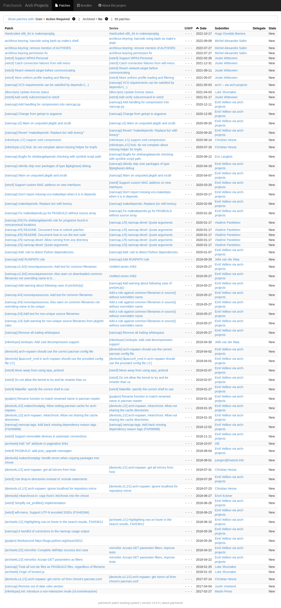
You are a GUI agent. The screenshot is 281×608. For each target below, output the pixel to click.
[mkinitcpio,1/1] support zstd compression (33, 140)
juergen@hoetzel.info (229, 460)
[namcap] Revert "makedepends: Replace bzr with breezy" (44, 132)
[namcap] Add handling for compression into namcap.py (43, 104)
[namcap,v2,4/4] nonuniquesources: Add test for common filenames (51, 266)
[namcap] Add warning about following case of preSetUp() (44, 285)
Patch (9, 28)
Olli (217, 443)
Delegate (259, 28)
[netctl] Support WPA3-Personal (26, 58)
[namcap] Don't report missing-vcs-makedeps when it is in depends (50, 194)
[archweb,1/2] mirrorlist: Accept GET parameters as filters (44, 559)
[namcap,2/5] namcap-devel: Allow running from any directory (46, 240)
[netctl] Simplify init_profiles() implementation (35, 503)
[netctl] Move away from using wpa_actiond (34, 370)
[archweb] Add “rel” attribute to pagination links (36, 443)
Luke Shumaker (225, 92)
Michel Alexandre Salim (231, 41)
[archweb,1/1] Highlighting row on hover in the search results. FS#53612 (54, 522)
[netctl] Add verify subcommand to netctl (32, 97)
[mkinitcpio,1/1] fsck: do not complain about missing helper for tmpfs (51, 147)
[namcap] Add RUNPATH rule (25, 259)
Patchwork (12, 5)
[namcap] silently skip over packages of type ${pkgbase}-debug (48, 166)
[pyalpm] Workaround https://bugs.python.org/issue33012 (44, 540)
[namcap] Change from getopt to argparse (33, 114)
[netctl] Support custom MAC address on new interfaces (43, 185)
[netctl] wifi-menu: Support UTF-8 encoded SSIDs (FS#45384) (47, 512)
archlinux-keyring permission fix (26, 53)
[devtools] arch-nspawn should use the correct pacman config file (49, 351)
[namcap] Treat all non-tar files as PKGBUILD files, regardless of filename (55, 567)
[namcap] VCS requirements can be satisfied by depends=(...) (47, 85)
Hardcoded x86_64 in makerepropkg (29, 33)
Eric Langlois (223, 156)
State (272, 28)
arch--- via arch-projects (231, 85)
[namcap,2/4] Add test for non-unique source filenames (42, 314)
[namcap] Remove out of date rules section (34, 586)
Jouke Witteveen (226, 58)
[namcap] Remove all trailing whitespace (32, 332)
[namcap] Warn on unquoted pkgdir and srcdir (36, 175)
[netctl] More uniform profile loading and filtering (37, 77)
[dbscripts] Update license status (27, 92)
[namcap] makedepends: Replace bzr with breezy (38, 203)
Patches (62, 5)
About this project (112, 5)
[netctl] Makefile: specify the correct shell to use (37, 389)
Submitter (222, 28)
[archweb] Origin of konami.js (25, 572)
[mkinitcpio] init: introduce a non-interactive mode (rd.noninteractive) (51, 591)
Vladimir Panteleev (228, 222)
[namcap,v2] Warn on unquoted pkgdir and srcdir (38, 123)
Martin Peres (223, 591)
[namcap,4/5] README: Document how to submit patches (44, 230)
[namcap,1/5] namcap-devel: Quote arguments (141, 222)
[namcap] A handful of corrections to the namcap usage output (47, 531)
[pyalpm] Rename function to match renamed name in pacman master (52, 398)
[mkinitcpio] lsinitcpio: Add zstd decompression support (42, 342)
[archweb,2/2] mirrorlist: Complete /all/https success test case (46, 550)
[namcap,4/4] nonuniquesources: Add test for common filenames (48, 295)
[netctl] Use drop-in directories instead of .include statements (46, 479)
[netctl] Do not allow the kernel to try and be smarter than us (45, 380)
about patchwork (172, 602)
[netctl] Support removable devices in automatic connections (46, 436)
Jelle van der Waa (227, 259)
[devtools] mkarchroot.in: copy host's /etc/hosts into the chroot (47, 495)
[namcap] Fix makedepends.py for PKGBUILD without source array (50, 213)
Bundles (84, 5)
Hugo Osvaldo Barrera (230, 33)
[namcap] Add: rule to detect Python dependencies (39, 252)
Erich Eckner (223, 495)
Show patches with (21, 19)
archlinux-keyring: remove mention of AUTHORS (38, 48)
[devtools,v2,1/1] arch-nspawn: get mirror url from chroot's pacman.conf (53, 579)
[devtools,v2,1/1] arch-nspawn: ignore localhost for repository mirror (51, 488)
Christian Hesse (226, 140)
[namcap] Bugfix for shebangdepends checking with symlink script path (53, 156)
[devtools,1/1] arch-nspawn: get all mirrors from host (40, 469)
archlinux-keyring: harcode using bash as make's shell (41, 41)
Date (203, 28)
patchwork (104, 602)
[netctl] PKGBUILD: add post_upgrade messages (38, 451)
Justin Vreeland (225, 586)
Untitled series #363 (122, 266)
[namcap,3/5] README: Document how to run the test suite (45, 235)
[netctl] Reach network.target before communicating (40, 70)
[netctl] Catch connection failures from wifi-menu (37, 63)
